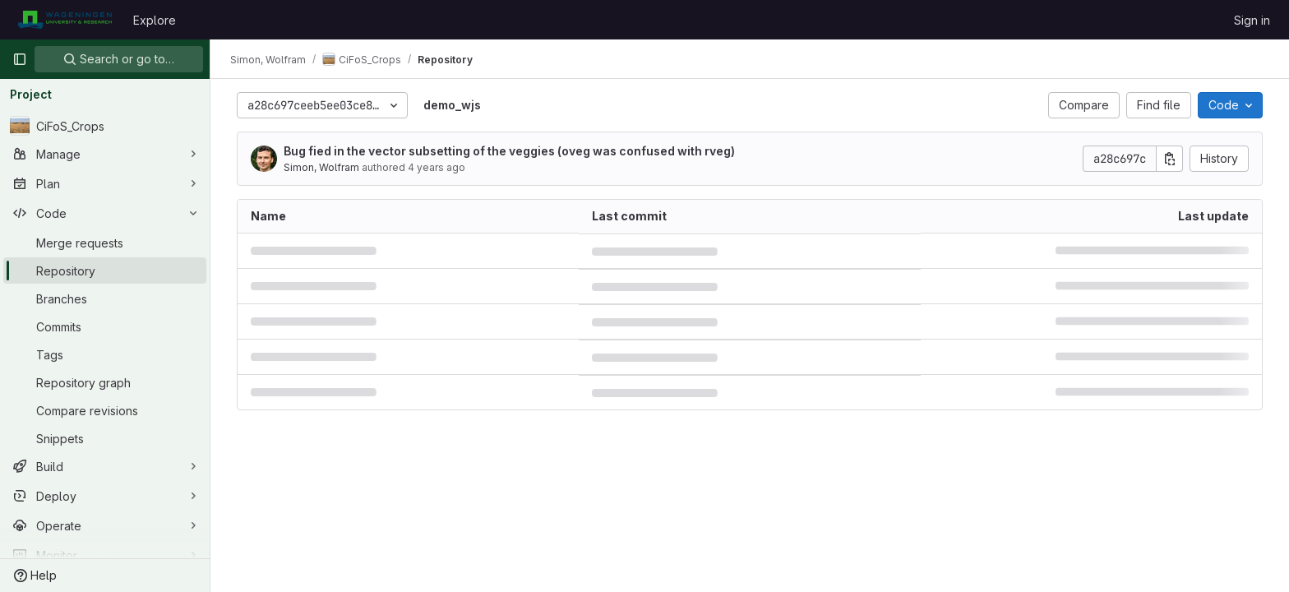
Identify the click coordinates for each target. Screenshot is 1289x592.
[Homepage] (64, 20)
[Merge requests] (104, 242)
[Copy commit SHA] (1170, 159)
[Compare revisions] (104, 410)
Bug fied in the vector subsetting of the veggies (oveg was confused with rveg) (509, 151)
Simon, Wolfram (321, 167)
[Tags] (104, 354)
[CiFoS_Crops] (104, 126)
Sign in (1252, 20)
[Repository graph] (104, 382)
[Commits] (104, 326)
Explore (154, 20)
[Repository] (104, 270)
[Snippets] (104, 438)
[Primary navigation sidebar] (20, 59)
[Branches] (104, 298)
